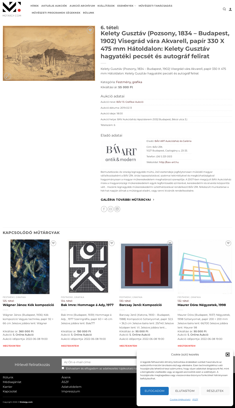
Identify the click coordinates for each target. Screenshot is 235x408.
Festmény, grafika (129, 82)
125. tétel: (8, 301)
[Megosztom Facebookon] (104, 209)
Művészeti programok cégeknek (56, 12)
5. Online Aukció (23, 334)
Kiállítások (106, 5)
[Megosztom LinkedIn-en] (117, 209)
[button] (227, 354)
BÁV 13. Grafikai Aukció (129, 102)
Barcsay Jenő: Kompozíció (140, 305)
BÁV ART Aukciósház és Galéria (173, 141)
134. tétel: (67, 301)
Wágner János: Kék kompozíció (28, 305)
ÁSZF (195, 399)
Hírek (34, 5)
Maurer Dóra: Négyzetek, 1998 (202, 305)
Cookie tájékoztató (180, 399)
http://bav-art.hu (169, 162)
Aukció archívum (82, 5)
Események (126, 6)
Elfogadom (154, 391)
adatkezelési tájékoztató (118, 368)
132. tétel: (183, 301)
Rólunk (88, 12)
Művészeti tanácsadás (155, 5)
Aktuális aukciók (54, 5)
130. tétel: (125, 301)
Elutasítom (185, 391)
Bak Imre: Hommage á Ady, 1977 (87, 305)
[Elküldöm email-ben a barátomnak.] (111, 209)
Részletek (215, 391)
